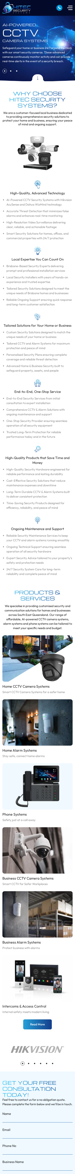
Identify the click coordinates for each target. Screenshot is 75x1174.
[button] (4, 71)
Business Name (13, 1161)
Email (6, 1129)
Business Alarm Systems (21, 942)
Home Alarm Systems (19, 750)
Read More (37, 1024)
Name (6, 1113)
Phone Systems (14, 814)
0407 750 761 (59, 8)
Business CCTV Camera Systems (28, 878)
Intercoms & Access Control (24, 1006)
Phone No (9, 1145)
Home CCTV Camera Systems (26, 686)
